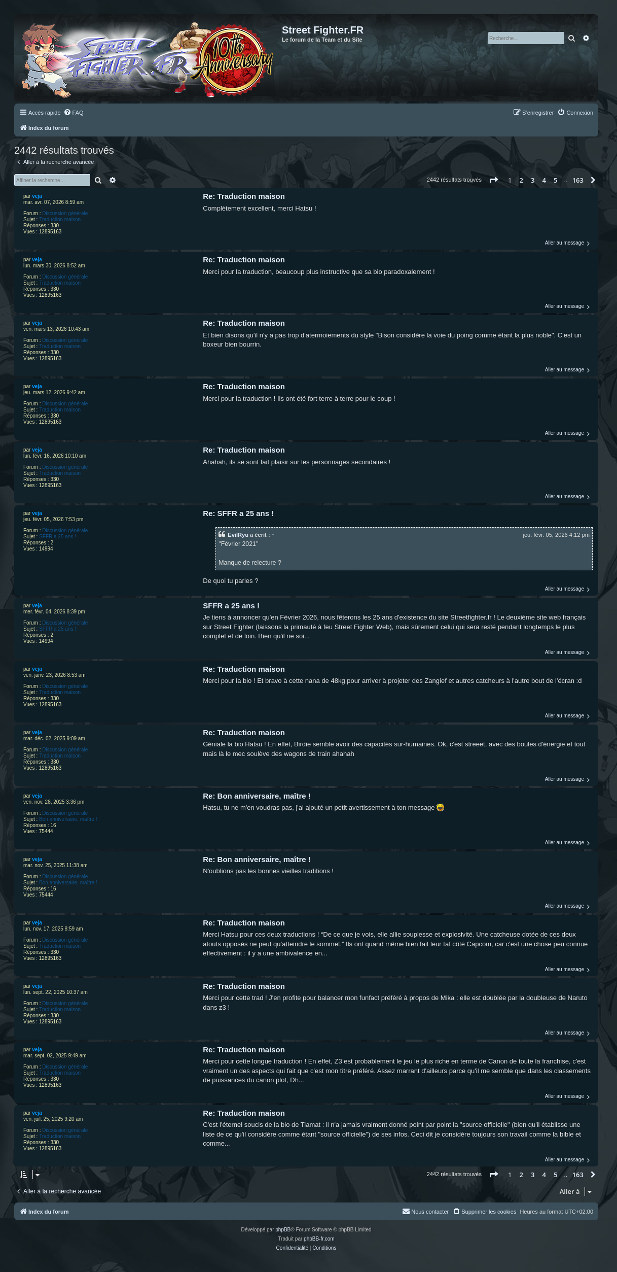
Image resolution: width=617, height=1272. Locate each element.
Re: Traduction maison (244, 196)
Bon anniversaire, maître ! (68, 819)
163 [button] (578, 180)
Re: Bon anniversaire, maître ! (257, 796)
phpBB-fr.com (319, 1239)
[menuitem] (73, 113)
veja (37, 196)
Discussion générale (65, 213)
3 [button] (532, 180)
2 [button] (521, 180)
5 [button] (555, 180)
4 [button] (544, 180)
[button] (493, 180)
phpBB (283, 1229)
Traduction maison (60, 219)
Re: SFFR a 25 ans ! (238, 513)
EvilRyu (238, 535)
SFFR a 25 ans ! (57, 536)
